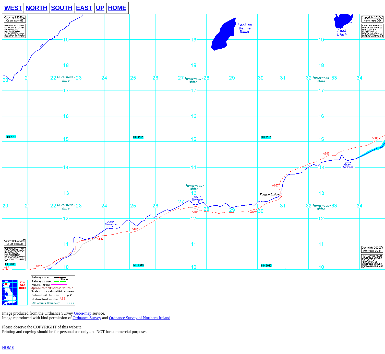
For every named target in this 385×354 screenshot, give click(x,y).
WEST (13, 7)
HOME (117, 7)
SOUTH (62, 7)
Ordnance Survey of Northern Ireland (139, 318)
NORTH (36, 7)
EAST (84, 7)
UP (100, 7)
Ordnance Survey (87, 318)
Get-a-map (82, 313)
